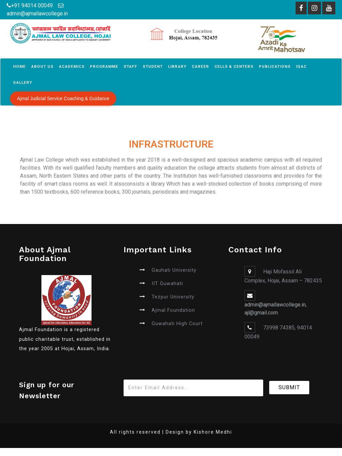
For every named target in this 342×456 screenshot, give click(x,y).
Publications (275, 66)
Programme (104, 66)
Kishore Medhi (213, 432)
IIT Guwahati (167, 283)
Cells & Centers (233, 66)
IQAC (301, 66)
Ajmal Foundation (173, 310)
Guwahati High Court (177, 323)
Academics (71, 66)
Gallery (22, 82)
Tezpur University (173, 297)
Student (153, 66)
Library (177, 66)
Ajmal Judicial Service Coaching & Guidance (63, 98)
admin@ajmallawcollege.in (37, 13)
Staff (130, 66)
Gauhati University (174, 270)
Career (200, 66)
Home (19, 66)
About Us (42, 66)
